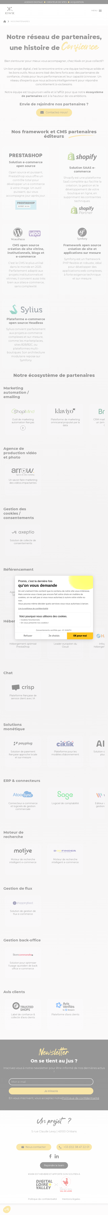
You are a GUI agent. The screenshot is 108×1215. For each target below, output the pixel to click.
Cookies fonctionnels (30, 620)
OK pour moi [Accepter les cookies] (80, 635)
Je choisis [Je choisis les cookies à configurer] (54, 635)
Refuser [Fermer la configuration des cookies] (28, 635)
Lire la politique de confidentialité (33, 608)
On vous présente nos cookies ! (35, 623)
